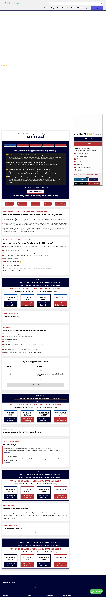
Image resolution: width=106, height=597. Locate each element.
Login (97, 8)
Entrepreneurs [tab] (10, 145)
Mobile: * (40, 367)
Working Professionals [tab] (35, 145)
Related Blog (60, 204)
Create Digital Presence (81, 183)
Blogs (53, 8)
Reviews (48, 204)
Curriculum (22, 204)
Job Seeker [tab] (48, 145)
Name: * (9, 367)
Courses (46, 8)
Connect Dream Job (94, 183)
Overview (9, 204)
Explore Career (93, 179)
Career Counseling (63, 8)
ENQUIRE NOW (35, 191)
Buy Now (88, 144)
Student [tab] (23, 145)
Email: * (9, 374)
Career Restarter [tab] (60, 145)
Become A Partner (77, 8)
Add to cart (88, 139)
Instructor (35, 204)
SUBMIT (35, 385)
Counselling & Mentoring (81, 179)
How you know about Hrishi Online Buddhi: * (50, 375)
